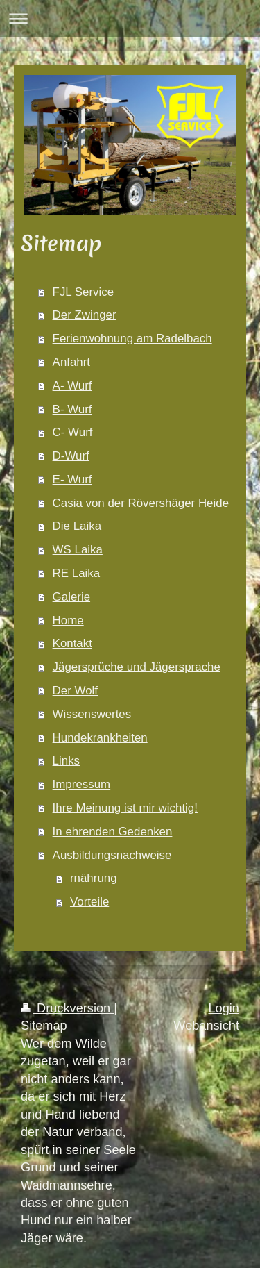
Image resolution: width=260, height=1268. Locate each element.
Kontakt (72, 643)
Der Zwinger (84, 315)
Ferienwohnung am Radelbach (132, 338)
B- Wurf (72, 409)
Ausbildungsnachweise (112, 855)
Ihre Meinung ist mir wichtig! (125, 808)
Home (68, 620)
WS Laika (78, 549)
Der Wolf (75, 690)
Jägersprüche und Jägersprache (136, 667)
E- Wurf (72, 479)
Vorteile (89, 901)
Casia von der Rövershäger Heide (141, 503)
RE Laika (77, 573)
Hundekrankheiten (100, 737)
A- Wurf (72, 385)
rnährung (93, 878)
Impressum (82, 784)
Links (66, 760)
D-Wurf (71, 455)
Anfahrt (71, 362)
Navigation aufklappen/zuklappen (130, 18)
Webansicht (206, 1026)
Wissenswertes (92, 714)
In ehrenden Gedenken (113, 831)
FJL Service (83, 292)
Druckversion (67, 1008)
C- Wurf (73, 432)
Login (223, 1008)
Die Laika (77, 526)
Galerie (71, 596)
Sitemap (44, 1026)
